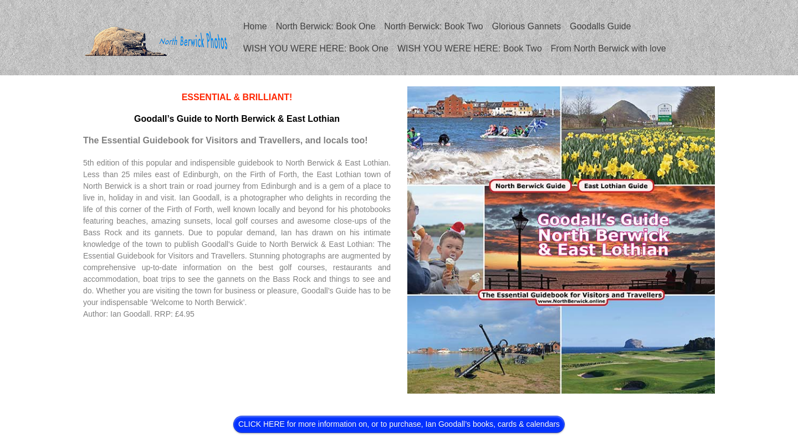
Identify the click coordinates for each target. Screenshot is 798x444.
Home (255, 26)
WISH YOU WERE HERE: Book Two (469, 48)
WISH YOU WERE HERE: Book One (315, 48)
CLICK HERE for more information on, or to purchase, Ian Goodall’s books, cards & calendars (399, 424)
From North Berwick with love (608, 48)
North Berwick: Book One (326, 26)
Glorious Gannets (526, 26)
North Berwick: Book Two (433, 26)
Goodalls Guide (600, 26)
